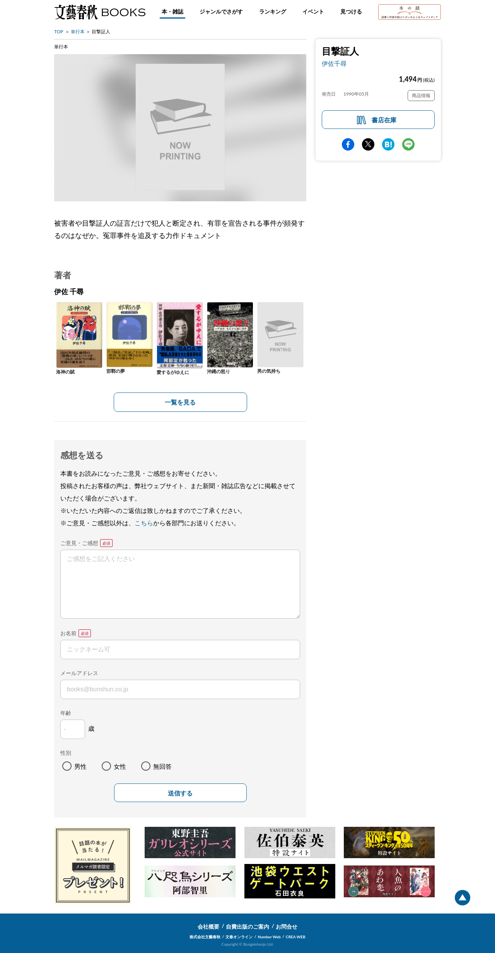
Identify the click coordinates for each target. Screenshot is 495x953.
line (408, 144)
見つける (351, 11)
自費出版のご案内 (247, 926)
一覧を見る (180, 402)
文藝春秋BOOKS (99, 12)
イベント (313, 11)
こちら (144, 522)
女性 (120, 766)
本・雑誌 (172, 11)
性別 (65, 752)
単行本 (78, 31)
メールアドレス (79, 673)
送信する (180, 793)
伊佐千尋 (334, 63)
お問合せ (286, 926)
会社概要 (208, 926)
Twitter (368, 144)
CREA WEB (296, 936)
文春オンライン (239, 936)
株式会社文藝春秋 (204, 936)
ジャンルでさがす (221, 11)
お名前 (68, 633)
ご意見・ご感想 (79, 543)
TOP (58, 31)
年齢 (65, 713)
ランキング (272, 11)
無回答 (162, 766)
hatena (388, 144)
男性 (80, 766)
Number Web (269, 936)
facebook (348, 144)
